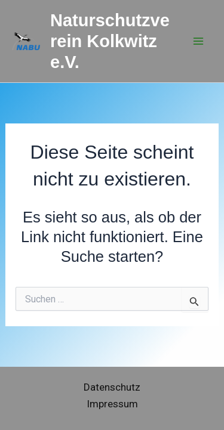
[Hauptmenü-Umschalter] (199, 41)
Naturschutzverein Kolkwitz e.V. (110, 41)
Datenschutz (112, 387)
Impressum (112, 404)
